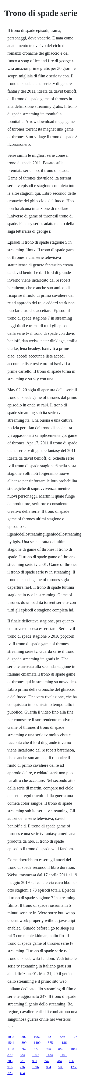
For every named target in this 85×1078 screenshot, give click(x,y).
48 (49, 1037)
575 (50, 1042)
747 (46, 1061)
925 (48, 1049)
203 (10, 1061)
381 (22, 1061)
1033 (10, 1037)
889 (60, 1049)
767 (23, 1049)
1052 (37, 1037)
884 (48, 1067)
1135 (10, 1049)
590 (60, 1067)
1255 (74, 1067)
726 (22, 1067)
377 (36, 1049)
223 (10, 1073)
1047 (73, 1049)
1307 (35, 1055)
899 (23, 1042)
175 (74, 1037)
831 (34, 1061)
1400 (37, 1042)
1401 (63, 1055)
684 (22, 1055)
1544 (10, 1042)
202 (23, 1037)
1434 (49, 1055)
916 (10, 1067)
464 (22, 1073)
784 (59, 1061)
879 (10, 1055)
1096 (35, 1067)
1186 (63, 1042)
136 (71, 1061)
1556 (61, 1037)
